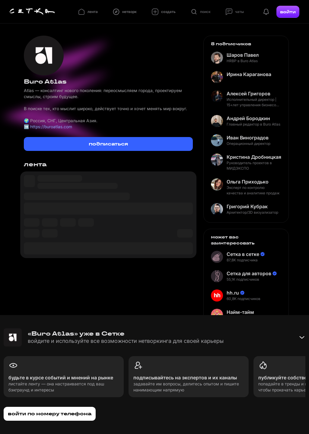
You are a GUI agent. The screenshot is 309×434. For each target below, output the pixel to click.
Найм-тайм (240, 312)
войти (288, 12)
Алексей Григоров (248, 94)
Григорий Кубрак (247, 206)
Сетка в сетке (243, 254)
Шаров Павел (243, 55)
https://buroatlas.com (51, 126)
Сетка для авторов (249, 273)
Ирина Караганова (249, 74)
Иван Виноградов (248, 138)
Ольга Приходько (248, 182)
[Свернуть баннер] (301, 337)
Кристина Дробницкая (254, 157)
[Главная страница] (32, 11)
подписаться (108, 143)
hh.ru (233, 293)
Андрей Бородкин (248, 118)
